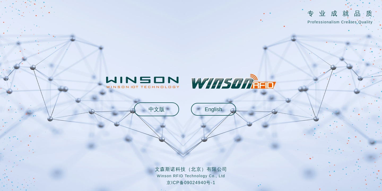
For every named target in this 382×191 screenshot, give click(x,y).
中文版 (156, 109)
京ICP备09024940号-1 (191, 182)
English (213, 109)
